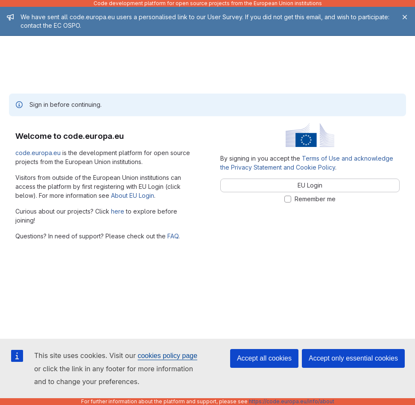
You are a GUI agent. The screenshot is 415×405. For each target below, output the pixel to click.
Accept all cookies (264, 358)
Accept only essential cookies (353, 358)
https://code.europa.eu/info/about (291, 401)
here (117, 211)
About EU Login (132, 195)
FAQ (172, 236)
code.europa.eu (38, 152)
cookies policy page (167, 355)
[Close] (405, 17)
